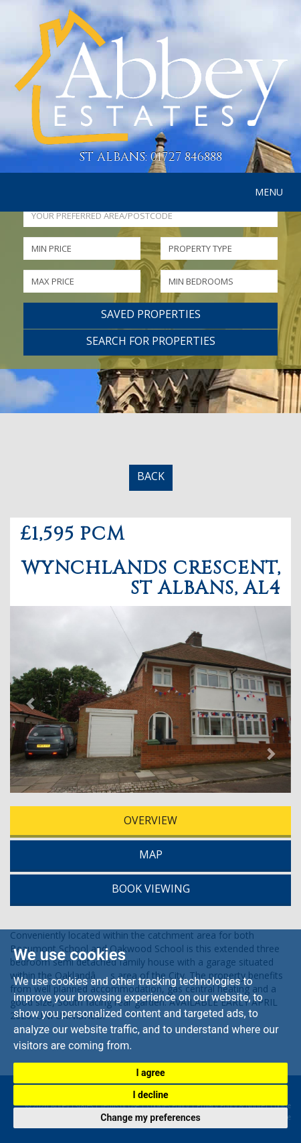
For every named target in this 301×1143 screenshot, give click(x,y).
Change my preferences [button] (150, 1117)
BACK (151, 476)
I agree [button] (150, 1072)
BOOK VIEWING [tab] (151, 888)
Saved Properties (151, 314)
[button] (31, 703)
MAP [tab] (151, 854)
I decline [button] (150, 1094)
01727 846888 (186, 157)
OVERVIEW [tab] (150, 820)
